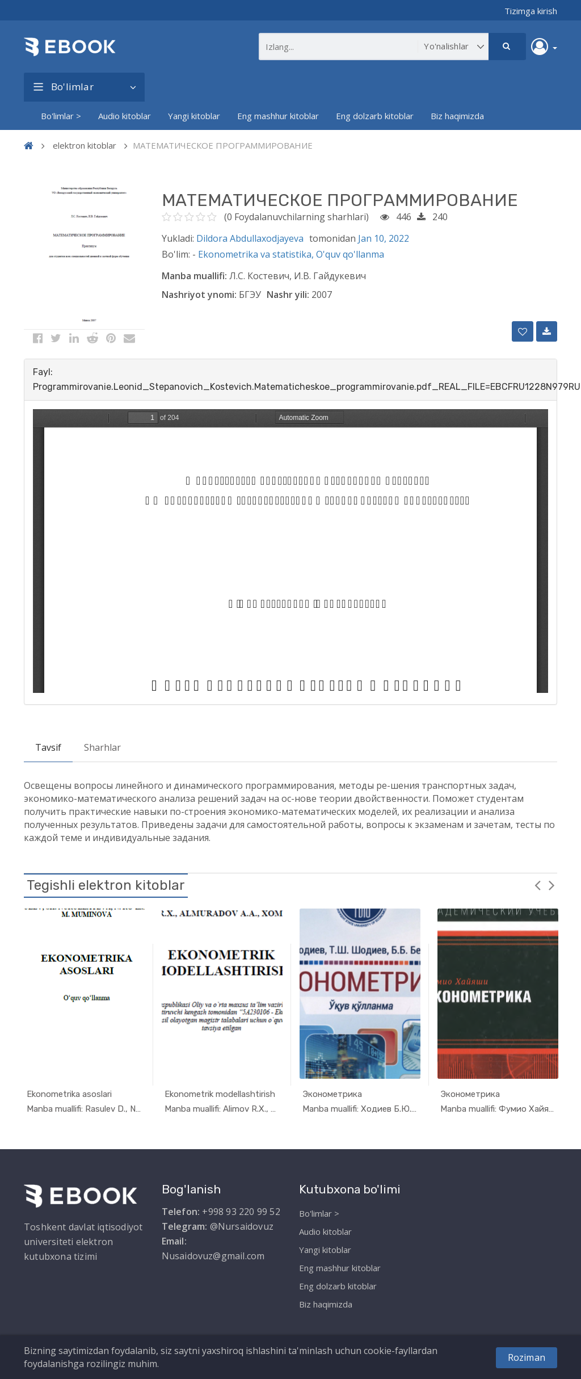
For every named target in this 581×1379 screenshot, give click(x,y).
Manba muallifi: (194, 276)
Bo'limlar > (61, 115)
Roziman (526, 1357)
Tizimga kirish (530, 10)
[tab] (290, 379)
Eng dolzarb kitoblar (375, 115)
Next (551, 884)
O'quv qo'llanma (350, 254)
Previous (537, 884)
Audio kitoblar (124, 115)
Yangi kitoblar (194, 115)
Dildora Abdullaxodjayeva (250, 238)
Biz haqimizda (457, 115)
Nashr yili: (288, 294)
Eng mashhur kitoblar (278, 115)
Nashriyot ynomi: (199, 294)
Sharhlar (102, 747)
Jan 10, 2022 (383, 238)
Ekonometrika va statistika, (257, 254)
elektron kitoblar (84, 145)
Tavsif (48, 747)
